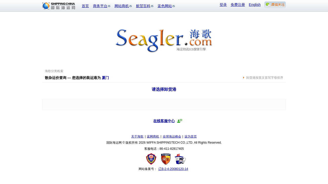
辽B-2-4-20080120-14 (173, 169)
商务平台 (100, 6)
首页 (85, 6)
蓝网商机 (153, 136)
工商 (152, 159)
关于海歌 (137, 136)
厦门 (105, 78)
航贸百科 (143, 6)
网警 (166, 159)
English (255, 5)
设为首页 (190, 136)
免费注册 (238, 5)
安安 (180, 159)
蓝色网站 (165, 6)
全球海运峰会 (172, 136)
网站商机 (122, 6)
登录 (223, 5)
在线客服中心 (164, 121)
